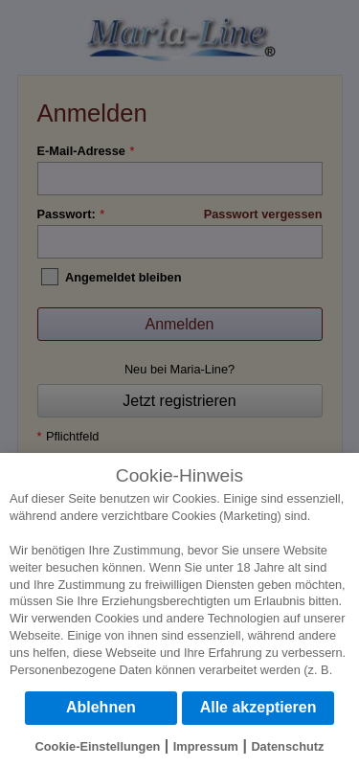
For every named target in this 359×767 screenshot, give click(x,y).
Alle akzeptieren (258, 707)
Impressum (205, 746)
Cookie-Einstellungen (98, 746)
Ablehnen (101, 707)
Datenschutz (287, 746)
